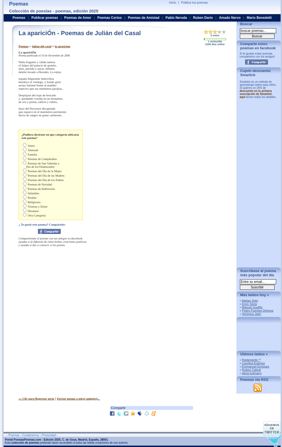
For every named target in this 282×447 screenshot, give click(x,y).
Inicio (172, 2)
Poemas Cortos (109, 18)
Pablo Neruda (176, 18)
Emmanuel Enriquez (255, 366)
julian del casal (41, 46)
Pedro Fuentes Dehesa (257, 310)
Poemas (24, 46)
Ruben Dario (203, 18)
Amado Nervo (229, 18)
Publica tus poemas (194, 2)
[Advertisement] (186, 89)
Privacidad (49, 435)
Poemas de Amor (77, 18)
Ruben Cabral (251, 369)
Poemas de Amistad (144, 18)
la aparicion (62, 46)
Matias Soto (250, 300)
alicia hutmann (252, 373)
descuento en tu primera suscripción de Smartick (256, 92)
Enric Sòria (249, 304)
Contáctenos (30, 435)
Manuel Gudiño (252, 307)
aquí (242, 97)
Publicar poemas (45, 18)
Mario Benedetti (259, 18)
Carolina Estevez (253, 363)
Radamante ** (251, 359)
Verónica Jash (251, 314)
